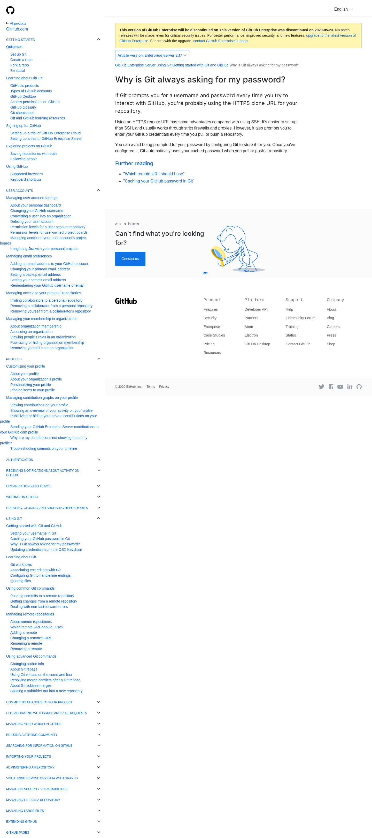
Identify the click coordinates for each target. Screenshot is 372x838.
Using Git (14, 519)
